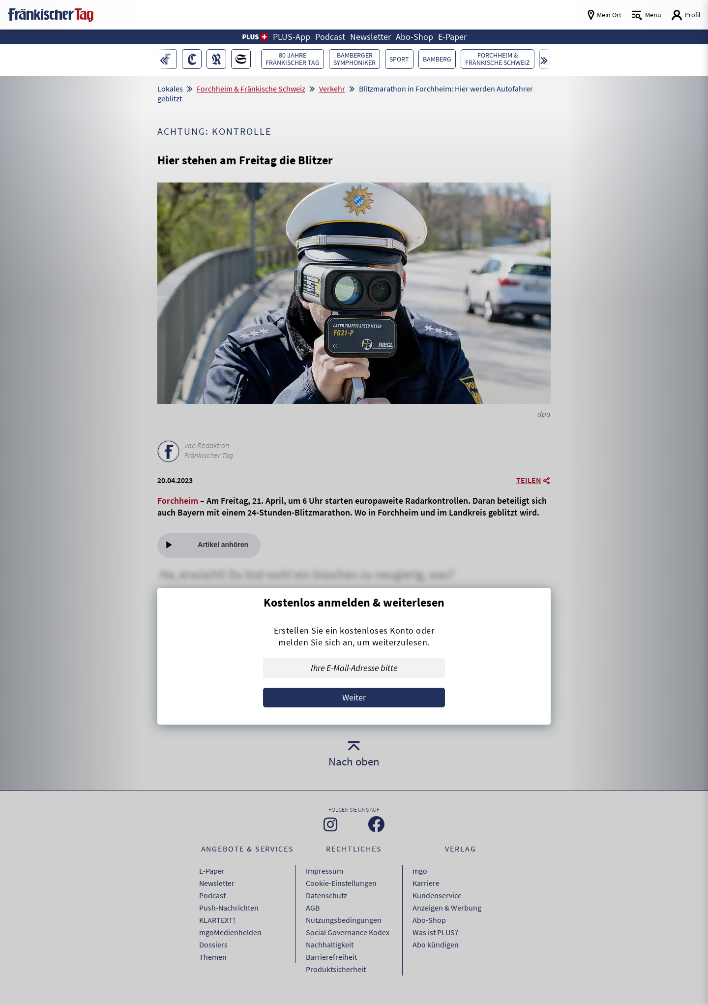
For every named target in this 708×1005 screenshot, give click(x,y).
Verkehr (332, 88)
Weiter (354, 697)
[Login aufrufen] (686, 15)
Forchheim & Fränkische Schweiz (251, 88)
